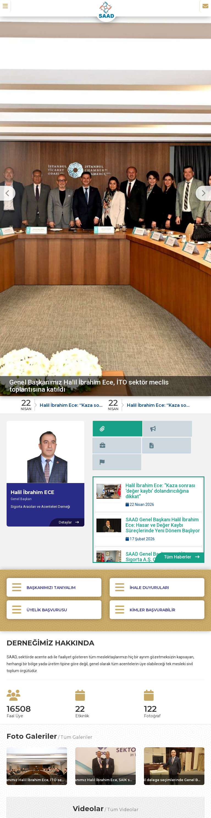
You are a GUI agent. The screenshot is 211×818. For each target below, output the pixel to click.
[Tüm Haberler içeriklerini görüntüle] (182, 521)
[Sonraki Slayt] (203, 193)
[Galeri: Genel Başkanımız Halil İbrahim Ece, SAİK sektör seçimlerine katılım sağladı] (105, 739)
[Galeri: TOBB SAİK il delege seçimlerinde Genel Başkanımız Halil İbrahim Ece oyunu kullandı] (174, 739)
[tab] (102, 428)
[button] (7, 8)
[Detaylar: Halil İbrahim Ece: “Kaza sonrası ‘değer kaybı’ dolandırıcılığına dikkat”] (148, 458)
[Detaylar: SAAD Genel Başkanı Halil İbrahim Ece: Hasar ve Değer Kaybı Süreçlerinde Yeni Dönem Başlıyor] (148, 492)
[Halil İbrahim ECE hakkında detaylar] (68, 522)
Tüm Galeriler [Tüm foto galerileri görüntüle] (76, 710)
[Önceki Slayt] (7, 193)
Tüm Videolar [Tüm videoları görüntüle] (122, 784)
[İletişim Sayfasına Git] (203, 8)
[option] (105, 205)
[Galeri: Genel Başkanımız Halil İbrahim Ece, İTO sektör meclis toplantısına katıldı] (37, 739)
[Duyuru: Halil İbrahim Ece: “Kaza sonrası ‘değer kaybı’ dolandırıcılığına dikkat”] (62, 403)
